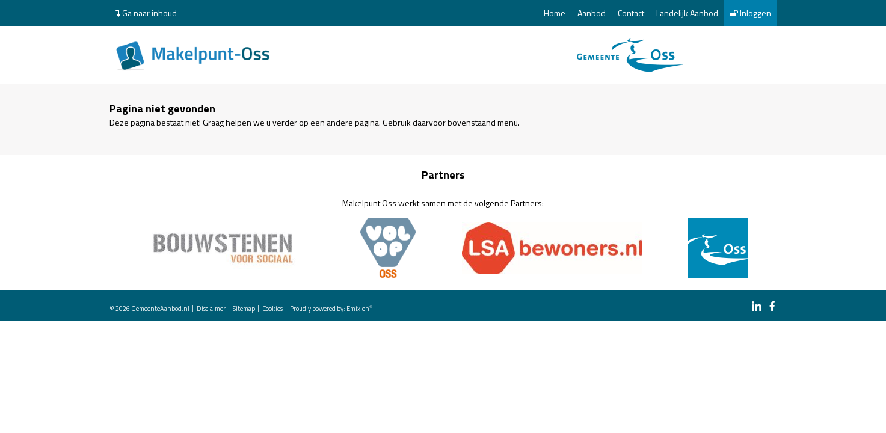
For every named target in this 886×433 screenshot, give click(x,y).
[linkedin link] (756, 307)
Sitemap (244, 308)
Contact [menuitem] (631, 13)
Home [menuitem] (554, 13)
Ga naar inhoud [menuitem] (146, 13)
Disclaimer (211, 308)
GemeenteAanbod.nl (160, 308)
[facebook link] (772, 307)
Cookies (272, 308)
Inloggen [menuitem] (750, 13)
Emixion (357, 308)
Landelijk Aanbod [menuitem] (687, 13)
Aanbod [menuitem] (591, 13)
